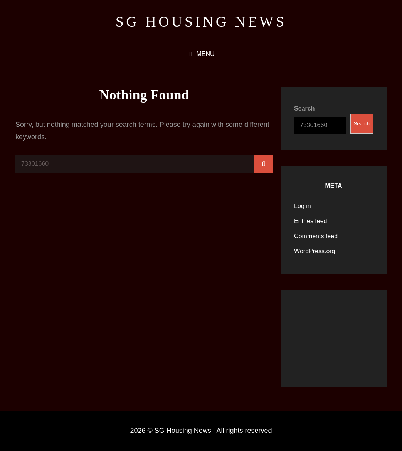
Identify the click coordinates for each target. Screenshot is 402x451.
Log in (302, 206)
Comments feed (316, 236)
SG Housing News (201, 21)
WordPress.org (314, 251)
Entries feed (310, 221)
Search (304, 108)
